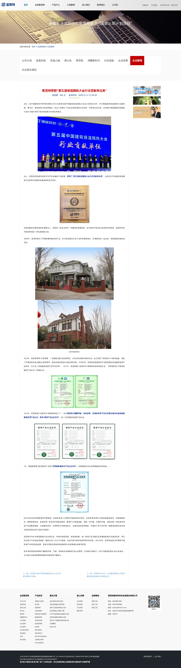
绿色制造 (23, 633)
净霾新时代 (24, 617)
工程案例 (71, 5)
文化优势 (80, 601)
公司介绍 (23, 601)
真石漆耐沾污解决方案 (62, 611)
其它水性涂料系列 (41, 636)
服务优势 (80, 611)
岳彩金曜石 (38, 611)
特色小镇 (62, 627)
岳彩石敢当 (38, 633)
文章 (21, 636)
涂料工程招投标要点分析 (62, 608)
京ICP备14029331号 (27, 659)
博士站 (22, 611)
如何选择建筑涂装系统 (62, 605)
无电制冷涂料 (39, 639)
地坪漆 (37, 627)
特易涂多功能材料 (41, 614)
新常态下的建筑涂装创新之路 (62, 621)
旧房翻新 (62, 624)
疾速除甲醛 (86, 662)
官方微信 (154, 5)
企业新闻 (50, 47)
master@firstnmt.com (119, 607)
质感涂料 (38, 607)
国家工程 (95, 601)
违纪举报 (23, 639)
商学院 (22, 614)
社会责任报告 (24, 630)
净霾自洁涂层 (39, 601)
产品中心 (56, 5)
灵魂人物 (23, 607)
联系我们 (101, 5)
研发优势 (80, 604)
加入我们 (86, 5)
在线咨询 (145, 5)
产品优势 (80, 607)
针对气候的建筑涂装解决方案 (62, 614)
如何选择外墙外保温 (62, 601)
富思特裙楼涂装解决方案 (62, 617)
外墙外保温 (38, 620)
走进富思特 (40, 5)
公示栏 (115, 5)
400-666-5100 (164, 5)
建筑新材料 (38, 617)
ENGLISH (174, 5)
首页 (26, 5)
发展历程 (23, 604)
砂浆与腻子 (38, 630)
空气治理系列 (39, 643)
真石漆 (37, 604)
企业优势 (23, 623)
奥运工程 (95, 604)
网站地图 (96, 656)
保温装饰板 (38, 623)
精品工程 (95, 607)
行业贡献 (23, 620)
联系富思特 (148, 656)
